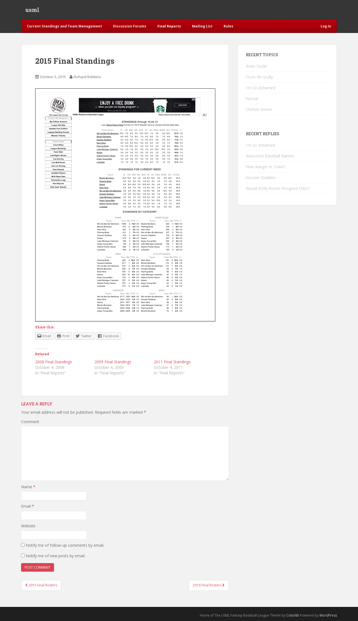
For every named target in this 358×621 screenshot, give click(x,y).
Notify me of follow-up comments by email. (65, 545)
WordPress (328, 615)
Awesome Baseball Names (270, 156)
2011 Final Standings (172, 361)
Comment (30, 421)
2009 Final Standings (112, 361)
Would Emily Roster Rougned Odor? (278, 188)
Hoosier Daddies (261, 177)
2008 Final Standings (53, 361)
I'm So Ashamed (260, 87)
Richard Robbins (87, 76)
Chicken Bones (259, 109)
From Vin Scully (259, 77)
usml (32, 9)
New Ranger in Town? (265, 166)
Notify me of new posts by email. (55, 555)
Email (27, 506)
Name (28, 486)
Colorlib (292, 615)
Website (28, 525)
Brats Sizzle (256, 66)
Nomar (252, 98)
